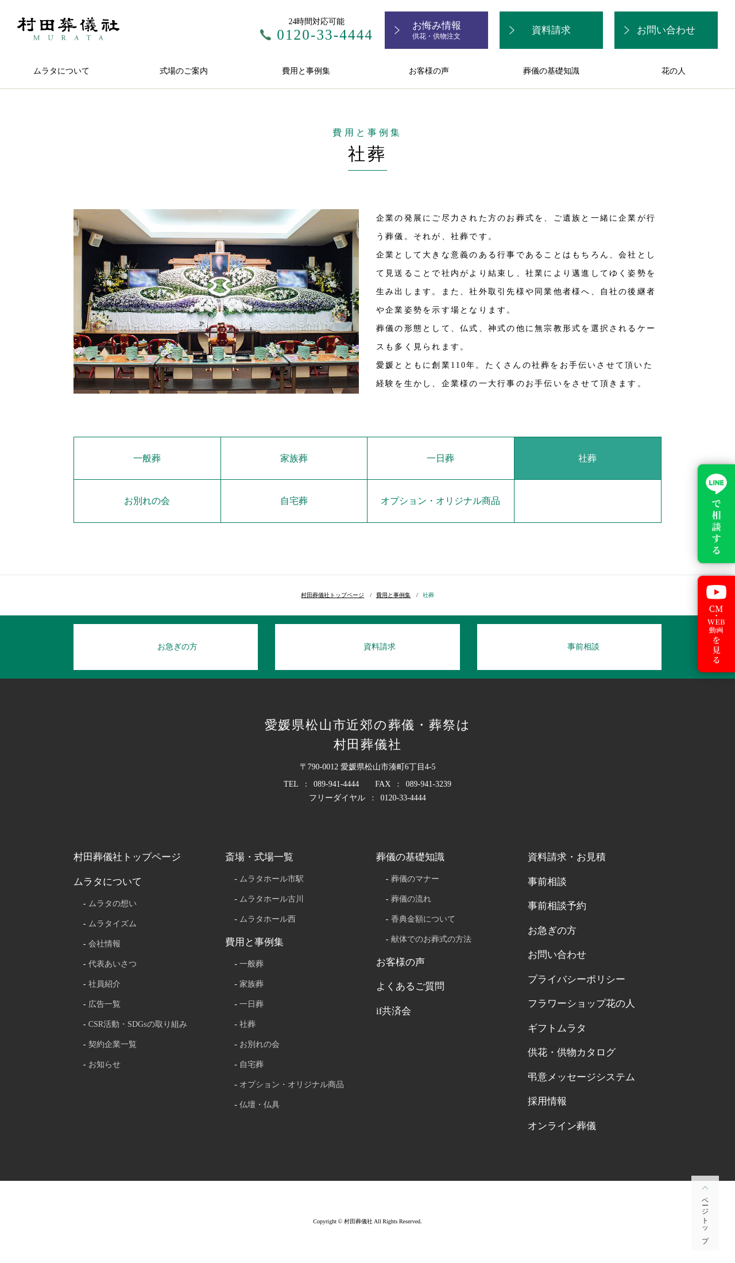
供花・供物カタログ (572, 1052)
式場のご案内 (184, 71)
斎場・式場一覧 (259, 857)
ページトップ (705, 1217)
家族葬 (294, 458)
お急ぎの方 (552, 930)
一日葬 (440, 458)
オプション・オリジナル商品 (440, 501)
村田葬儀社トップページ (332, 595)
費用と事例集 (306, 71)
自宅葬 (294, 501)
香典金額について (423, 919)
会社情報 (104, 944)
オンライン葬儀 (562, 1126)
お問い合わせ (557, 955)
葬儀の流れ (411, 899)
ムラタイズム (112, 924)
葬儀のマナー (415, 879)
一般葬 (147, 458)
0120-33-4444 (325, 35)
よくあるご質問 (410, 986)
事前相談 (547, 882)
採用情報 (547, 1101)
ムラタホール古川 (271, 899)
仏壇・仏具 (259, 1105)
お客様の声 (429, 71)
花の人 (674, 71)
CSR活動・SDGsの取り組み (137, 1025)
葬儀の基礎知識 (551, 71)
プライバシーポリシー (576, 979)
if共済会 (393, 1011)
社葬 (587, 458)
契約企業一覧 (112, 1045)
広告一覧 (104, 1004)
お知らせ (104, 1065)
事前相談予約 (557, 906)
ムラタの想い (112, 904)
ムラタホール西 (267, 919)
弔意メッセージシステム (581, 1077)
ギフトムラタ (557, 1028)
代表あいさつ (112, 964)
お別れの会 (147, 501)
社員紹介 (104, 984)
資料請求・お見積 (567, 857)
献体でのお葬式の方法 (431, 939)
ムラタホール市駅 (271, 879)
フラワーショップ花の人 (581, 1003)
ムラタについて (61, 71)
